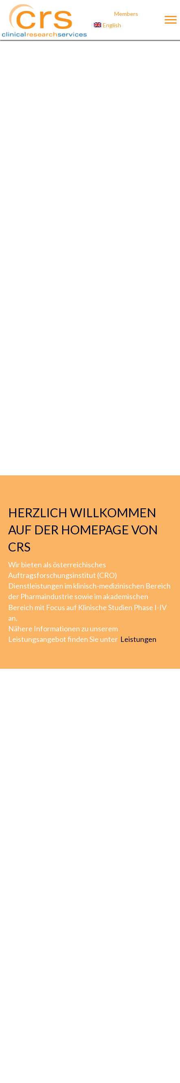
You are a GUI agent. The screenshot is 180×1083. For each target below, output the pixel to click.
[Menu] (170, 20)
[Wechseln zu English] (126, 25)
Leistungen (138, 639)
